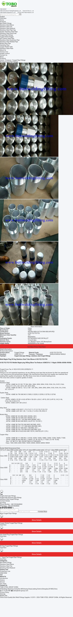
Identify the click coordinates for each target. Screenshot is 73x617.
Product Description (6, 351)
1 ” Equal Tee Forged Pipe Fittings (11, 557)
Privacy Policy (4, 592)
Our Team (3, 583)
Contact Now (42, 511)
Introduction (4, 578)
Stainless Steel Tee (6, 566)
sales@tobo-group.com (20, 590)
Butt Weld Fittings (5, 562)
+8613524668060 (16, 504)
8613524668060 (14, 506)
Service (2, 582)
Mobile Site (3, 595)
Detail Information (6, 349)
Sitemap (2, 594)
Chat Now (3, 18)
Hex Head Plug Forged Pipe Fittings (11, 534)
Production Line (5, 571)
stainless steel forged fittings (9, 499)
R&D (1, 575)
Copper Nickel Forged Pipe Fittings (11, 523)
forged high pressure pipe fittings (10, 497)
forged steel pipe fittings (8, 496)
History (2, 580)
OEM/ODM (3, 573)
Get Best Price (32, 347)
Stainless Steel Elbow (7, 564)
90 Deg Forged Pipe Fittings (9, 546)
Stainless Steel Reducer (7, 568)
